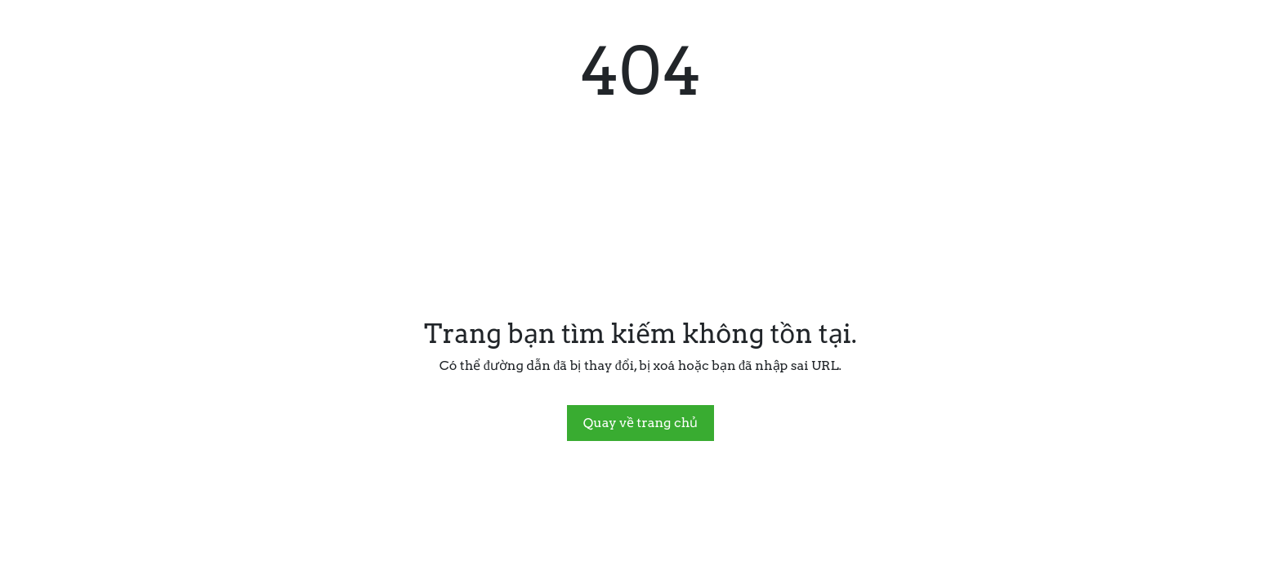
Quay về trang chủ (641, 422)
